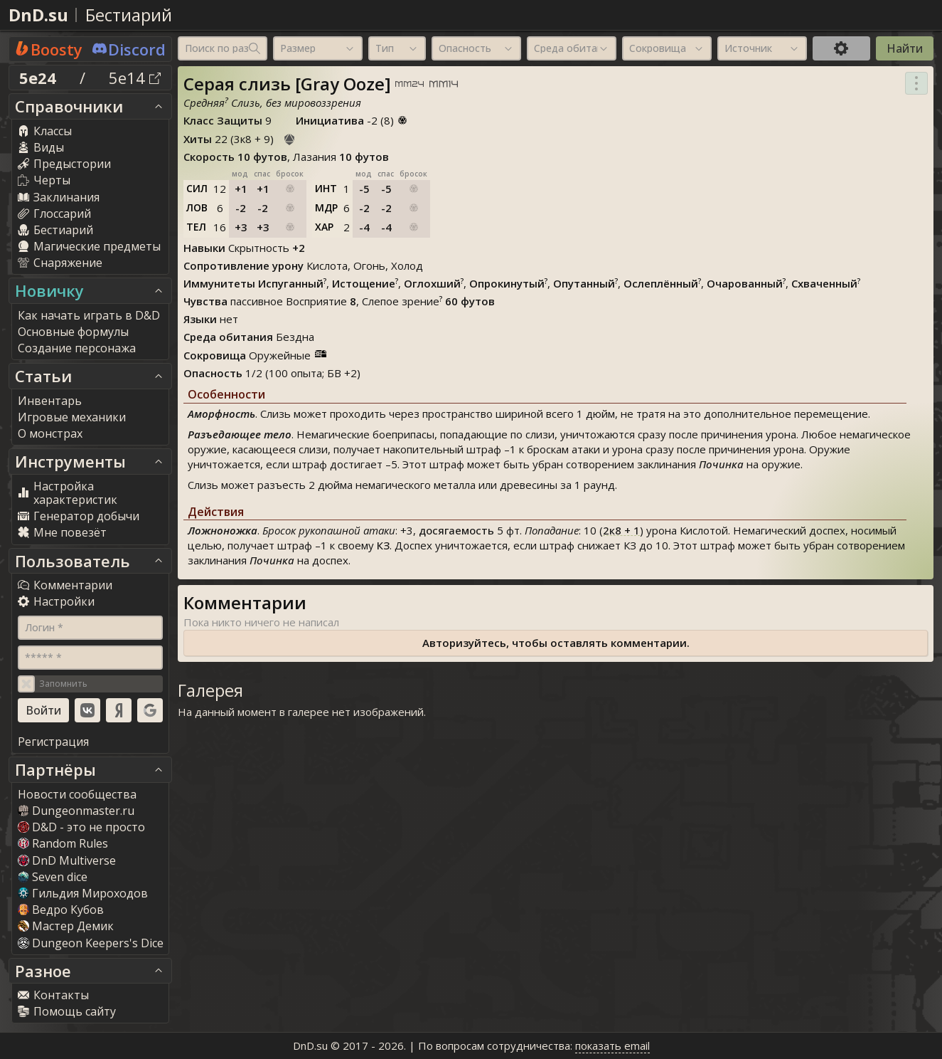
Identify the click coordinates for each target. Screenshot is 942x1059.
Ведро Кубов (61, 909)
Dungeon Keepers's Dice (91, 943)
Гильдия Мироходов (83, 893)
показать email (612, 1045)
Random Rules (63, 843)
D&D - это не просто (81, 827)
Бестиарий (128, 14)
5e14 (135, 77)
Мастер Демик (66, 926)
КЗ (383, 545)
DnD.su (38, 14)
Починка (721, 464)
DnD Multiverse (67, 860)
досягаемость (456, 530)
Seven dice (52, 877)
